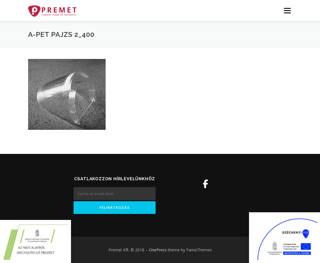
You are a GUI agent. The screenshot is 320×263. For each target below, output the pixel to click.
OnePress (158, 250)
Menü (287, 10)
